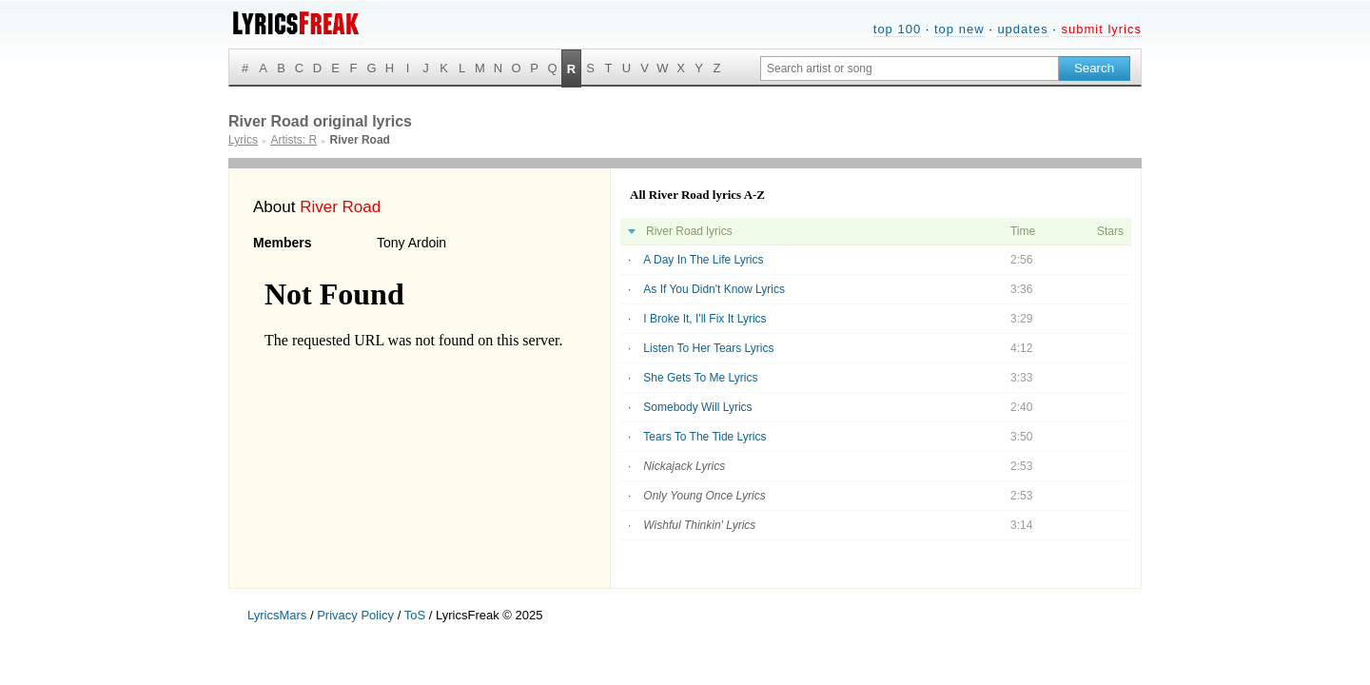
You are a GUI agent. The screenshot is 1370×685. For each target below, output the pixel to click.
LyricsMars (276, 615)
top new (959, 29)
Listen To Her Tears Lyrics (708, 348)
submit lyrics (1101, 29)
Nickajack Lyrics (684, 466)
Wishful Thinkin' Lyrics (699, 525)
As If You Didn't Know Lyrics (714, 289)
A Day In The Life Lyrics (703, 259)
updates (1022, 29)
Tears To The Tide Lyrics (704, 436)
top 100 (897, 29)
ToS (414, 615)
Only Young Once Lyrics (704, 495)
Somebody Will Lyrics (697, 407)
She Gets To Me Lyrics (700, 377)
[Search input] (909, 68)
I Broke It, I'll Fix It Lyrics (704, 318)
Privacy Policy (355, 615)
